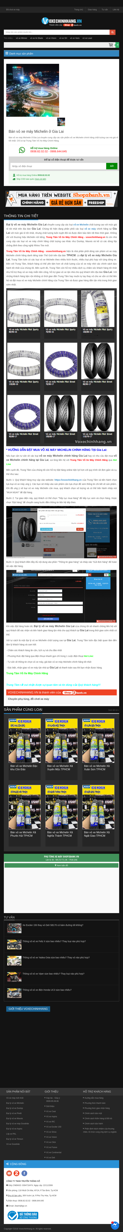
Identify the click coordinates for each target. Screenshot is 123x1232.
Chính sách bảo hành (93, 1123)
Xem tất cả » (113, 710)
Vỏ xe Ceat (50, 1111)
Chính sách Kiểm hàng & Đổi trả (97, 1118)
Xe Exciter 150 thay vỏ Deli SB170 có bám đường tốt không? (53, 925)
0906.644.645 (58, 151)
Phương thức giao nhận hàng (96, 1108)
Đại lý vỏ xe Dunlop (14, 1108)
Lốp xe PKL (11, 1134)
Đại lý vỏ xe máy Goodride (17, 1123)
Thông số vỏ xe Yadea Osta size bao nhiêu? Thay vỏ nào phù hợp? (56, 957)
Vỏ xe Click (50, 1142)
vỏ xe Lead (87, 38)
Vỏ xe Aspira (51, 1116)
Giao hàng (92, 9)
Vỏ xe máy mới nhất (14, 1098)
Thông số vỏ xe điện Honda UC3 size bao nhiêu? (47, 990)
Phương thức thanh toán (94, 1103)
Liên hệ (116, 9)
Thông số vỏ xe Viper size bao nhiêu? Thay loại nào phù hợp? (53, 973)
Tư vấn (105, 9)
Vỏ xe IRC (50, 1122)
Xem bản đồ (61, 865)
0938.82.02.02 (39, 151)
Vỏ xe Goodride (13, 1144)
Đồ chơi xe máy (13, 9)
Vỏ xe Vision (51, 1137)
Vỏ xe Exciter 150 (53, 1127)
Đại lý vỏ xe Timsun (14, 1139)
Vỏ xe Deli (50, 1157)
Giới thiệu (49, 1106)
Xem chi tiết (40, 179)
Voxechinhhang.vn (27, 1229)
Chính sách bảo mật (92, 1113)
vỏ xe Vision (51, 38)
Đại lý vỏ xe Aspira (14, 1129)
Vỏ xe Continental (53, 1152)
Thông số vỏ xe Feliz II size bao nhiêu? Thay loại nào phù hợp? (54, 941)
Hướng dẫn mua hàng (93, 1098)
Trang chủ (78, 9)
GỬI (112, 166)
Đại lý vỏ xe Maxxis (14, 1118)
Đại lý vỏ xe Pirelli (13, 1113)
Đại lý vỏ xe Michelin (15, 1103)
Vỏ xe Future (51, 1147)
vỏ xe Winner (21, 38)
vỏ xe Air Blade (36, 38)
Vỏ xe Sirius (50, 1132)
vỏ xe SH (63, 38)
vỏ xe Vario (74, 38)
